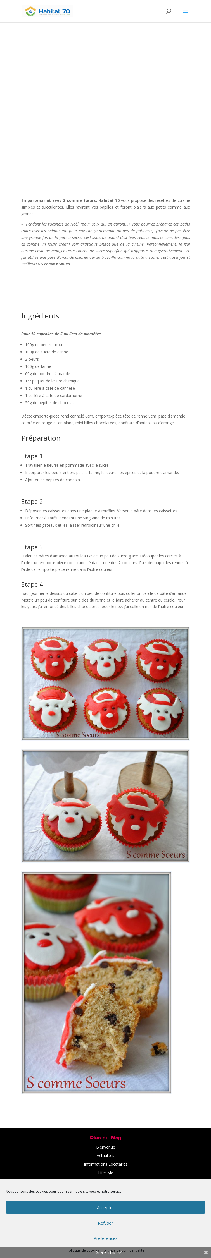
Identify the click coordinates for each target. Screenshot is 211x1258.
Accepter (105, 1207)
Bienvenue (105, 1147)
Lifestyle (105, 1172)
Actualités (105, 1155)
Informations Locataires (105, 1164)
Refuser (105, 1223)
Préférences (106, 1238)
